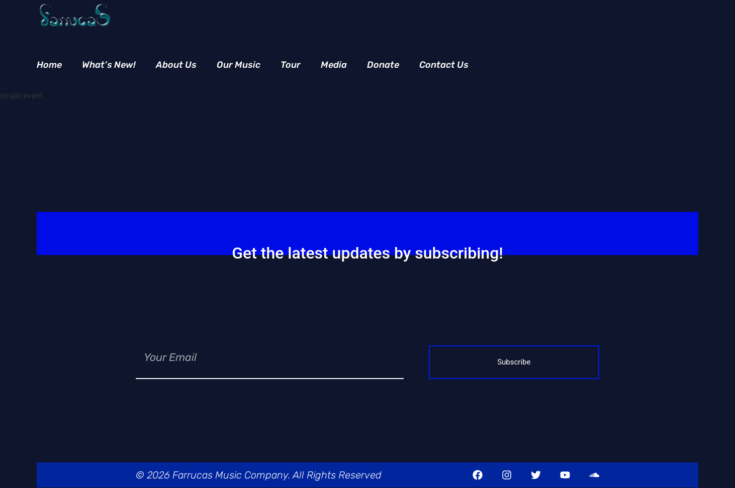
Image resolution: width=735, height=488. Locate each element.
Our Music (238, 64)
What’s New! (109, 64)
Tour (291, 64)
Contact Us (444, 64)
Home (49, 64)
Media (334, 64)
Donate (383, 64)
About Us (176, 64)
